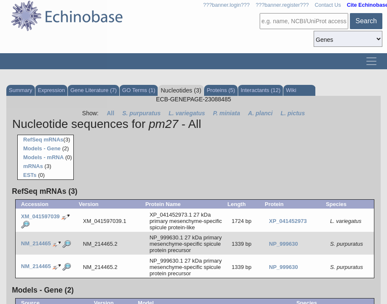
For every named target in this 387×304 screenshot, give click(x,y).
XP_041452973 (288, 221)
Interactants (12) (261, 90)
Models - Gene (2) (43, 290)
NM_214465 (36, 243)
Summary (20, 90)
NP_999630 (283, 244)
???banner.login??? (226, 5)
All (110, 113)
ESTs (30, 175)
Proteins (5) (221, 90)
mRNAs (33, 166)
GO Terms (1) (139, 90)
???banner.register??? (282, 5)
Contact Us (327, 5)
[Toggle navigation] (371, 61)
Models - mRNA (43, 157)
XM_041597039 (40, 217)
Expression (51, 90)
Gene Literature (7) (93, 90)
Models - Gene (42, 148)
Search (366, 20)
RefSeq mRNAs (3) (44, 191)
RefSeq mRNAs (43, 139)
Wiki (291, 90)
